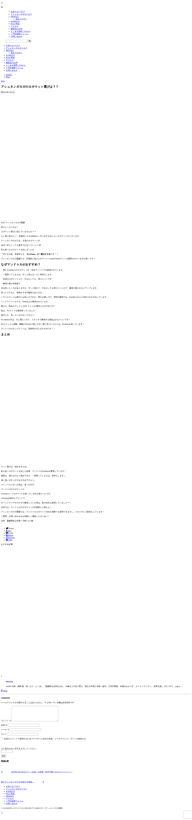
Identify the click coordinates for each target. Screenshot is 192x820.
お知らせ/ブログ (13, 45)
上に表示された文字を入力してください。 (19, 752)
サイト (4, 737)
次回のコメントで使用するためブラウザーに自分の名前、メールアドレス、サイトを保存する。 (46, 742)
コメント (6, 723)
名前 (4, 728)
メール (5, 732)
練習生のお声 (12, 63)
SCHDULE (10, 55)
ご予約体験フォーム (14, 68)
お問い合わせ (12, 70)
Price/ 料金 (10, 58)
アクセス (10, 60)
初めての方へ (16, 53)
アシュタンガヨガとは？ (16, 48)
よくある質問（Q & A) (15, 65)
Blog (5, 691)
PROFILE (10, 50)
